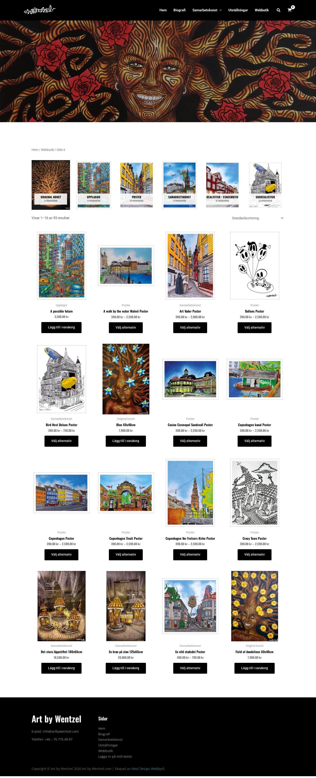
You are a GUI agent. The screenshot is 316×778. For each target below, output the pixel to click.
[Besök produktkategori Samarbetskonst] (179, 185)
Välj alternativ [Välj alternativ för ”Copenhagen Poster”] (61, 556)
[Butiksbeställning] (257, 218)
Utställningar (238, 10)
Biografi (179, 10)
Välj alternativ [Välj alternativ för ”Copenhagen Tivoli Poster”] (125, 556)
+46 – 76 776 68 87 (59, 741)
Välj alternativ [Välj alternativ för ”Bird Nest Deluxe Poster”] (61, 442)
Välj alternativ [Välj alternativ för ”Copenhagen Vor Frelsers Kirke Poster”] (190, 556)
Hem (163, 10)
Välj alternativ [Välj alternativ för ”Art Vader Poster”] (190, 328)
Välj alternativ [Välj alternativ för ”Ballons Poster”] (254, 328)
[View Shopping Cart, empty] (290, 10)
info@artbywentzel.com (61, 733)
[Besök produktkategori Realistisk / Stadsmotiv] (222, 185)
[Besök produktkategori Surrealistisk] (265, 185)
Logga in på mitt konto (115, 758)
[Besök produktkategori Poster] (136, 185)
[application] (219, 10)
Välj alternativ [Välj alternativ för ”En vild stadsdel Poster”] (190, 670)
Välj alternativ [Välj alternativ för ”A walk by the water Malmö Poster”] (125, 328)
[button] (279, 10)
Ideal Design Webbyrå (147, 770)
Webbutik (262, 10)
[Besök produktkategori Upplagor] (94, 185)
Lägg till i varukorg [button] (61, 328)
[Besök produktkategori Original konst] (51, 185)
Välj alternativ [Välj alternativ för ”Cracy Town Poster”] (254, 556)
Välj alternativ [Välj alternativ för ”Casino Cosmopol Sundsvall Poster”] (190, 442)
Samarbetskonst (207, 10)
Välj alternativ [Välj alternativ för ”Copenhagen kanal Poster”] (254, 442)
